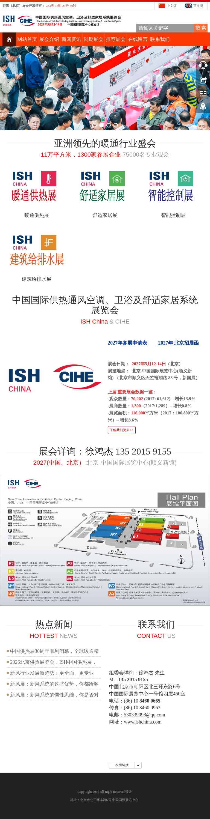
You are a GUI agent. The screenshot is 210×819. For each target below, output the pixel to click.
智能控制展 (173, 215)
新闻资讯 (71, 39)
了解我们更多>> (121, 430)
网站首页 (27, 39)
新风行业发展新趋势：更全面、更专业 (52, 673)
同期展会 (93, 39)
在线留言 (138, 39)
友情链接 (122, 765)
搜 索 (200, 28)
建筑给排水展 (36, 279)
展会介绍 (49, 39)
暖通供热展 (36, 215)
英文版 (198, 6)
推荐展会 (116, 39)
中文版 (172, 6)
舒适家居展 (105, 215)
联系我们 (160, 39)
